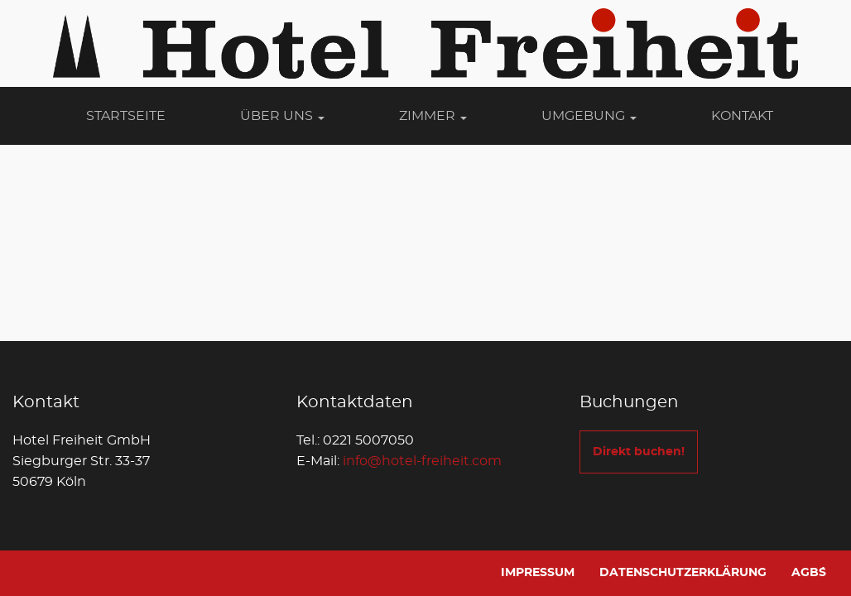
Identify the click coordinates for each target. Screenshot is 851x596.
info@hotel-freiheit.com (422, 461)
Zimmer (433, 116)
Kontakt (742, 116)
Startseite (126, 116)
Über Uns (282, 116)
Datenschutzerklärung (683, 573)
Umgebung (589, 116)
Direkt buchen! (639, 452)
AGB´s (808, 573)
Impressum (538, 573)
